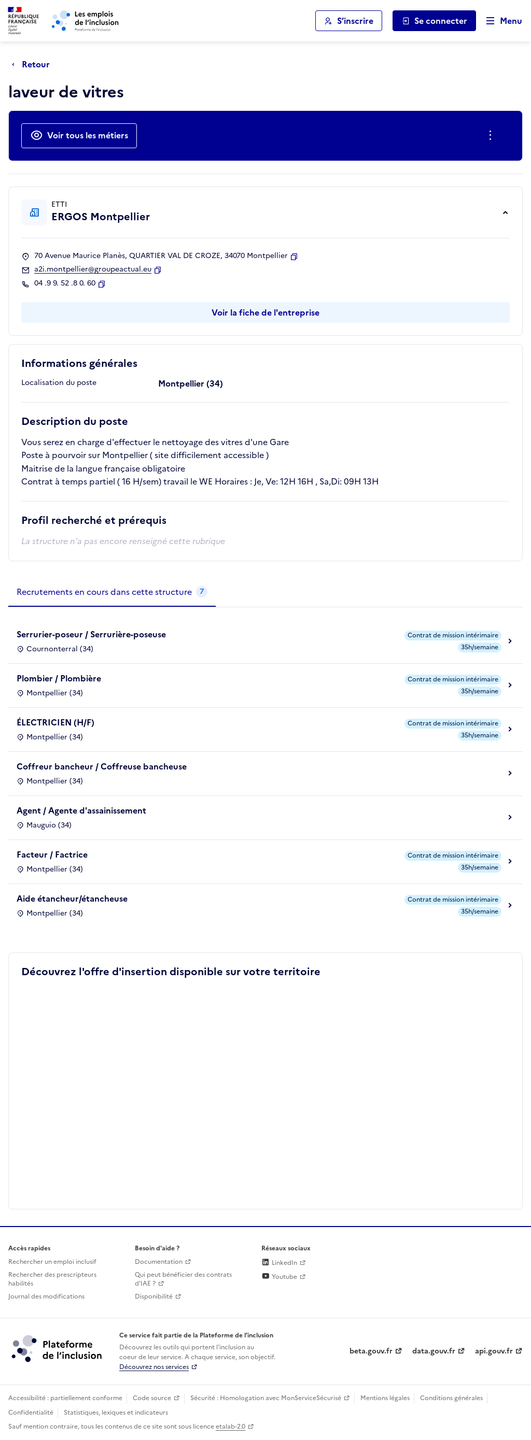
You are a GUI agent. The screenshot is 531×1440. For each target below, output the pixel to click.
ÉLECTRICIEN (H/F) (55, 722)
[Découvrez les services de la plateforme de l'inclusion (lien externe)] (57, 1347)
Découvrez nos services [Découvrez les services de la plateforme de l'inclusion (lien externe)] (154, 1367)
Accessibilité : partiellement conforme (65, 1398)
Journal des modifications (46, 1296)
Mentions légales (385, 1398)
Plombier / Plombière (59, 678)
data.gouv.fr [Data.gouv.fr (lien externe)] (433, 1351)
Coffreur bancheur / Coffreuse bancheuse (102, 766)
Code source (152, 1398)
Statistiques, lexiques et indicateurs (116, 1412)
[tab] (112, 592)
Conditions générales (451, 1398)
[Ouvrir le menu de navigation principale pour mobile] (499, 21)
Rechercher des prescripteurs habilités (52, 1279)
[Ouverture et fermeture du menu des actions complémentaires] (492, 135)
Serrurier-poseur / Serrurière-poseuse (91, 634)
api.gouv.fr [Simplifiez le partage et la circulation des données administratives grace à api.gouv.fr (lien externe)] (494, 1351)
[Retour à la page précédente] (33, 64)
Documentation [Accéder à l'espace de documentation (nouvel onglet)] (159, 1261)
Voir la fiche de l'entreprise (265, 312)
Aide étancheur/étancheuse (72, 898)
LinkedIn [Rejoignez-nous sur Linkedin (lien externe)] (279, 1262)
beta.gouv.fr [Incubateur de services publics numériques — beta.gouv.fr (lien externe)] (371, 1351)
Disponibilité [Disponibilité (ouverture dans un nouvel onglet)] (154, 1296)
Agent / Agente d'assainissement (81, 810)
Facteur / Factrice (52, 854)
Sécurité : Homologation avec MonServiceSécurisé (265, 1398)
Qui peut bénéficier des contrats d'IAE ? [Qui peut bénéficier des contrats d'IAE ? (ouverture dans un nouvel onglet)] (183, 1279)
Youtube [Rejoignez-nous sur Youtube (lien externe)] (279, 1276)
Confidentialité (30, 1412)
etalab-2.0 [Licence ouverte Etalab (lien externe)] (230, 1426)
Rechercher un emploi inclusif (52, 1261)
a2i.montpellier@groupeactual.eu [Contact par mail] (92, 269)
